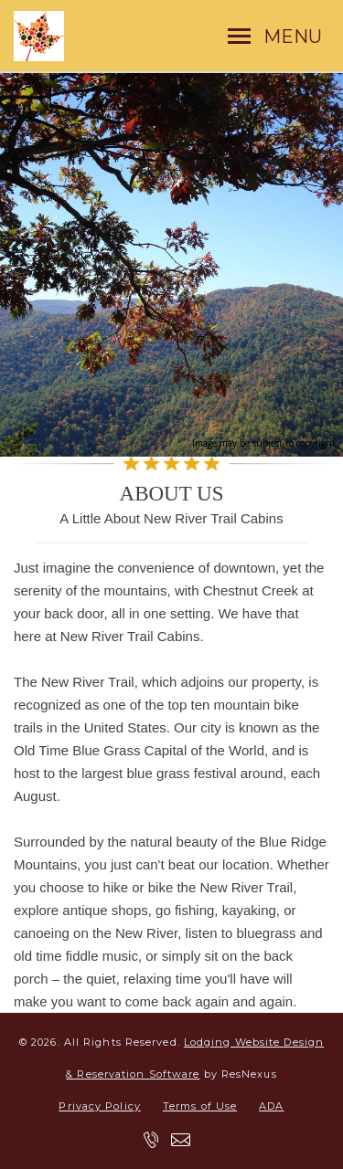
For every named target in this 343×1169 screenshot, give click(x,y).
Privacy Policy (99, 1106)
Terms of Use (200, 1106)
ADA (271, 1106)
